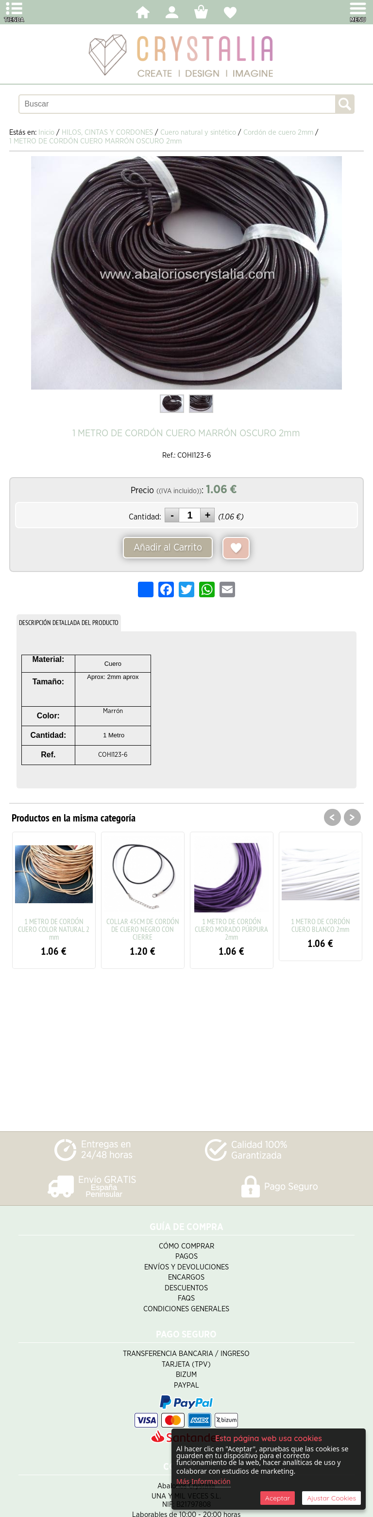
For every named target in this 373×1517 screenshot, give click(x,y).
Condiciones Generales (186, 1309)
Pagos (186, 1256)
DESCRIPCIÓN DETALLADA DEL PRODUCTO (69, 622)
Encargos (186, 1277)
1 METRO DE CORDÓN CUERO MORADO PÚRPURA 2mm (231, 929)
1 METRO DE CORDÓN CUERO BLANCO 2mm (320, 925)
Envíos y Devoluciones (186, 1267)
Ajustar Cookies (331, 1498)
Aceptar (277, 1498)
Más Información (203, 1481)
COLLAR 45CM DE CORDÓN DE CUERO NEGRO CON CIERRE (142, 929)
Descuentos (186, 1288)
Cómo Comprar (186, 1246)
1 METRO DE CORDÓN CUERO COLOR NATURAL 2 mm (53, 929)
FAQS (186, 1298)
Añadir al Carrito (168, 548)
